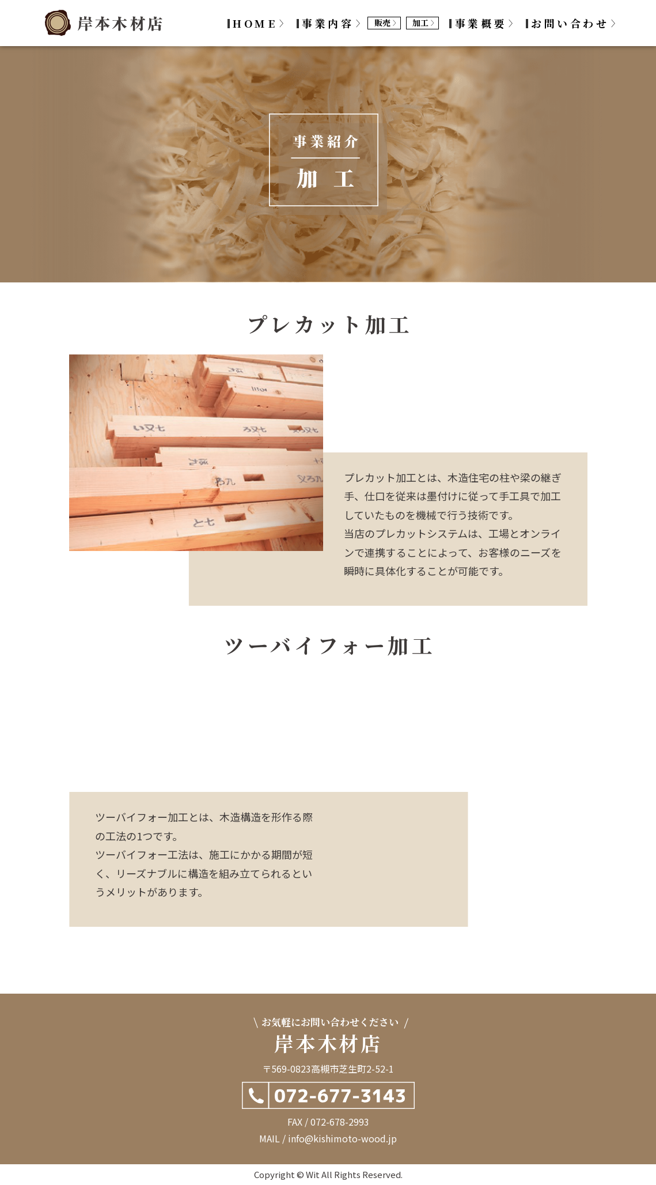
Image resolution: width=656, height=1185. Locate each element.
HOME (255, 23)
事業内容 (328, 23)
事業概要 (481, 23)
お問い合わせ (570, 23)
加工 (420, 22)
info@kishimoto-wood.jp (342, 1138)
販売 (382, 22)
